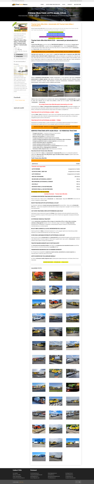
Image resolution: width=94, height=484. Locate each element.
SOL (22, 482)
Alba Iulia (37, 15)
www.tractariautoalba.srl (20, 61)
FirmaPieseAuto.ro (52, 477)
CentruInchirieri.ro (69, 474)
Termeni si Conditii (16, 474)
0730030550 (19, 54)
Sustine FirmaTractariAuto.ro (19, 477)
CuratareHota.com (69, 476)
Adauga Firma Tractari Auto (76, 0)
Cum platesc (15, 473)
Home (42, 4)
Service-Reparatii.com (34, 477)
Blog (63, 4)
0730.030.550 (52, 38)
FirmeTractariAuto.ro (34, 473)
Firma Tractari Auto (23, 15)
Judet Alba (31, 15)
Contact (70, 4)
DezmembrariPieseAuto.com (54, 476)
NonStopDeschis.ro (34, 476)
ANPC (20, 482)
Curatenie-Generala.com (70, 477)
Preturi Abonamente (17, 476)
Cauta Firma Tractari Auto (53, 4)
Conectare (77, 4)
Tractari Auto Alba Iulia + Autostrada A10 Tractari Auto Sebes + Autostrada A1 (52, 25)
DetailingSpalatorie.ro (52, 473)
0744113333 (19, 56)
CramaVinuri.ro (51, 474)
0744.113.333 (60, 38)
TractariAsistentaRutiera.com (36, 474)
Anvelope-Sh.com (69, 473)
